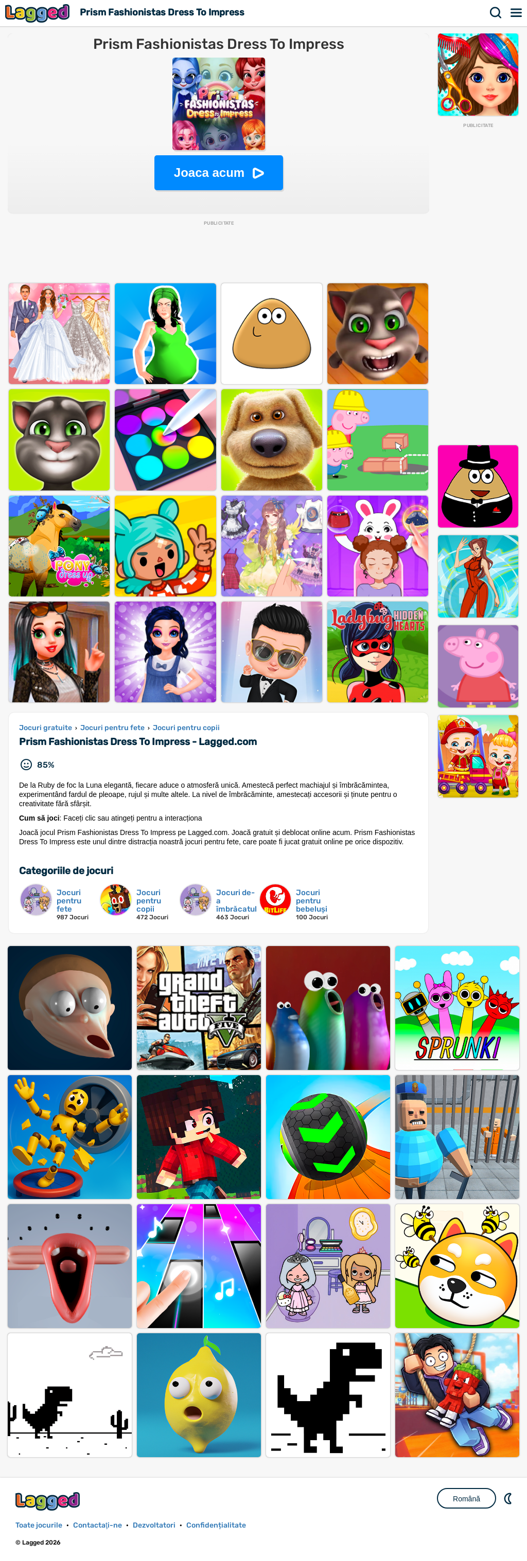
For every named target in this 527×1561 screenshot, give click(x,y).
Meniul (516, 13)
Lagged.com (48, 1501)
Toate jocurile (38, 1525)
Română (466, 1499)
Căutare (496, 13)
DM (509, 1498)
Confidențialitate (216, 1525)
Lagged (38, 13)
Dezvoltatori (154, 1525)
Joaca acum (209, 172)
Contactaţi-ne (97, 1525)
